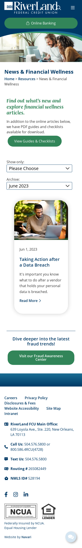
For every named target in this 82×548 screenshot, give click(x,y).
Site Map (53, 408)
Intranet (11, 413)
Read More (28, 300)
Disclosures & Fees (20, 403)
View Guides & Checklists (34, 141)
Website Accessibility (21, 408)
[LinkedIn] (26, 494)
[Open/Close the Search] (59, 7)
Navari (26, 537)
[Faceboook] (6, 494)
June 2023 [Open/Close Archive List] (18, 186)
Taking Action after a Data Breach (39, 262)
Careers (10, 397)
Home (9, 78)
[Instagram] (16, 494)
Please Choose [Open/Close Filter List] (23, 168)
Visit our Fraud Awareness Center (41, 358)
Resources (26, 78)
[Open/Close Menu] (73, 7)
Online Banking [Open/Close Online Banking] (41, 23)
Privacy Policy (36, 397)
